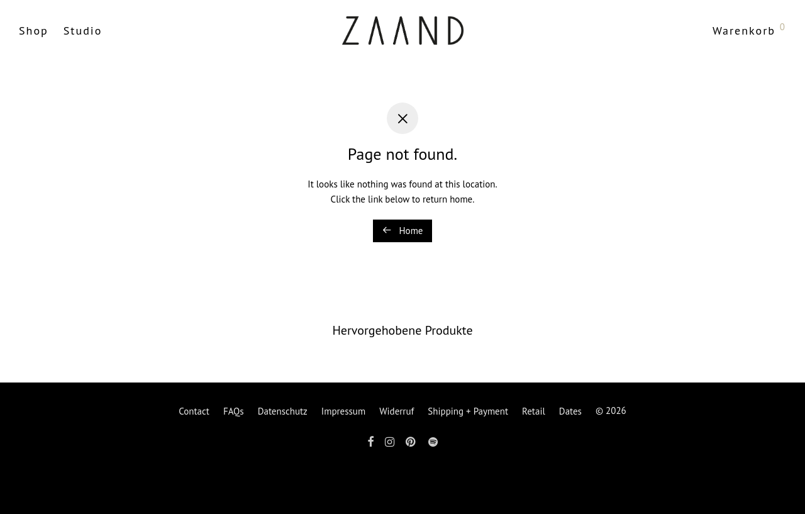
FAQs (233, 411)
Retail (533, 411)
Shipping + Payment (468, 411)
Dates (570, 411)
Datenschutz (283, 411)
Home (402, 231)
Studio (83, 30)
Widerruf (396, 411)
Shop (33, 30)
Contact (194, 411)
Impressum (343, 411)
